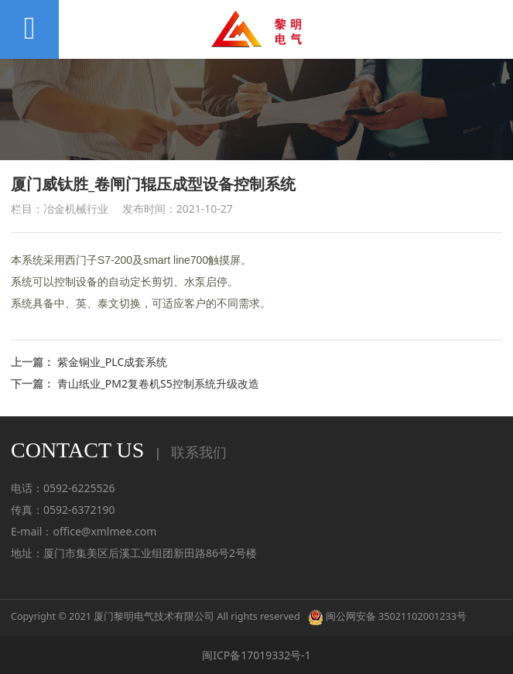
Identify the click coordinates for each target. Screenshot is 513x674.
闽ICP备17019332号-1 (256, 655)
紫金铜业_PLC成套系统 (112, 361)
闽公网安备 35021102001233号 (387, 616)
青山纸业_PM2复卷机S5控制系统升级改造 (158, 383)
